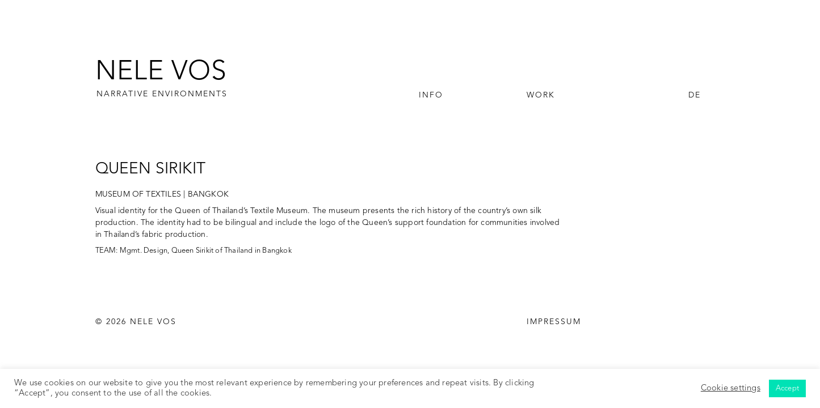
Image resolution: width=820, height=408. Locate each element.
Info (431, 95)
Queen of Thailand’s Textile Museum (241, 211)
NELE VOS (161, 72)
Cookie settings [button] (730, 388)
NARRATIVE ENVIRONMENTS (162, 94)
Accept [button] (787, 388)
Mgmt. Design (143, 250)
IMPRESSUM (554, 322)
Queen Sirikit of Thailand (212, 250)
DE (694, 95)
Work (541, 95)
